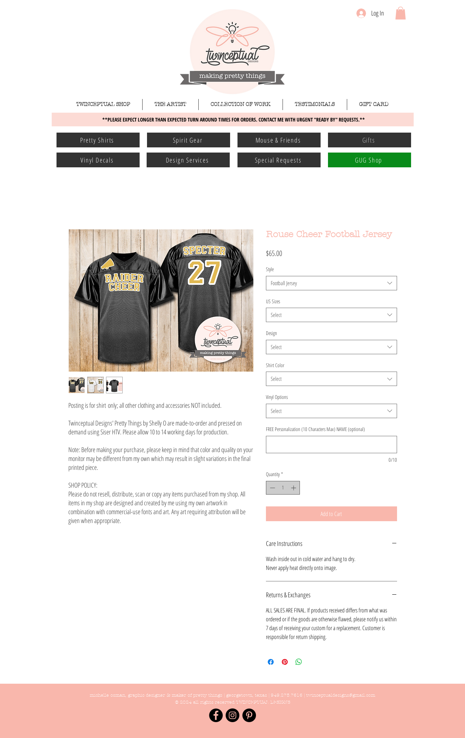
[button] (400, 13)
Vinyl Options (277, 396)
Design (271, 332)
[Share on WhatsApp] (298, 661)
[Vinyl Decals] (98, 160)
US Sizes (273, 301)
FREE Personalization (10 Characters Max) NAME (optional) (315, 429)
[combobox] (331, 283)
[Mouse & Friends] (279, 140)
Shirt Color (275, 365)
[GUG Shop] (369, 160)
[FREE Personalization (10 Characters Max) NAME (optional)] (331, 444)
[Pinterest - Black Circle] (249, 715)
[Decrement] (271, 487)
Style (270, 269)
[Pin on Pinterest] (284, 661)
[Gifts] (369, 140)
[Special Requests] (279, 160)
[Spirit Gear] (188, 140)
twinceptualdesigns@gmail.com (340, 695)
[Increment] (294, 487)
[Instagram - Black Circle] (232, 715)
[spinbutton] (283, 487)
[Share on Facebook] (270, 661)
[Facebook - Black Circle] (216, 715)
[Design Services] (188, 160)
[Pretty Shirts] (98, 140)
